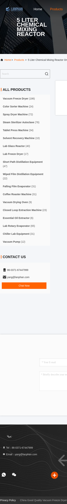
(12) (14, 241)
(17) (15, 154)
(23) (25, 210)
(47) (23, 164)
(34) (18, 130)
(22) (23, 176)
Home (38, 9)
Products (56, 9)
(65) (19, 225)
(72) (18, 114)
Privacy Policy (8, 500)
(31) (19, 186)
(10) (21, 138)
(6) (18, 218)
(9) (17, 202)
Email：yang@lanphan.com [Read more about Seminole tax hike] (20, 454)
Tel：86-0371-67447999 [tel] (18, 447)
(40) (16, 146)
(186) (19, 98)
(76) (21, 122)
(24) (18, 106)
